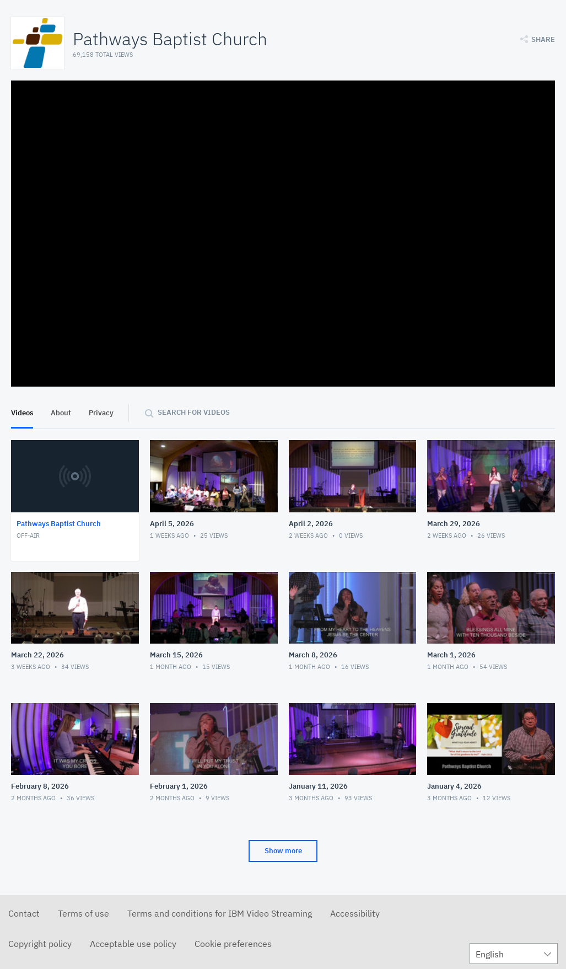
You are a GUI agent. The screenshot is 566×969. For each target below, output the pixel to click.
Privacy (101, 412)
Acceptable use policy (133, 943)
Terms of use (83, 913)
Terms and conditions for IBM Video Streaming (219, 913)
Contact (24, 913)
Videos (22, 412)
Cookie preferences (233, 943)
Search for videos (194, 412)
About (61, 412)
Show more (283, 850)
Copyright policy (40, 943)
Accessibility (355, 913)
